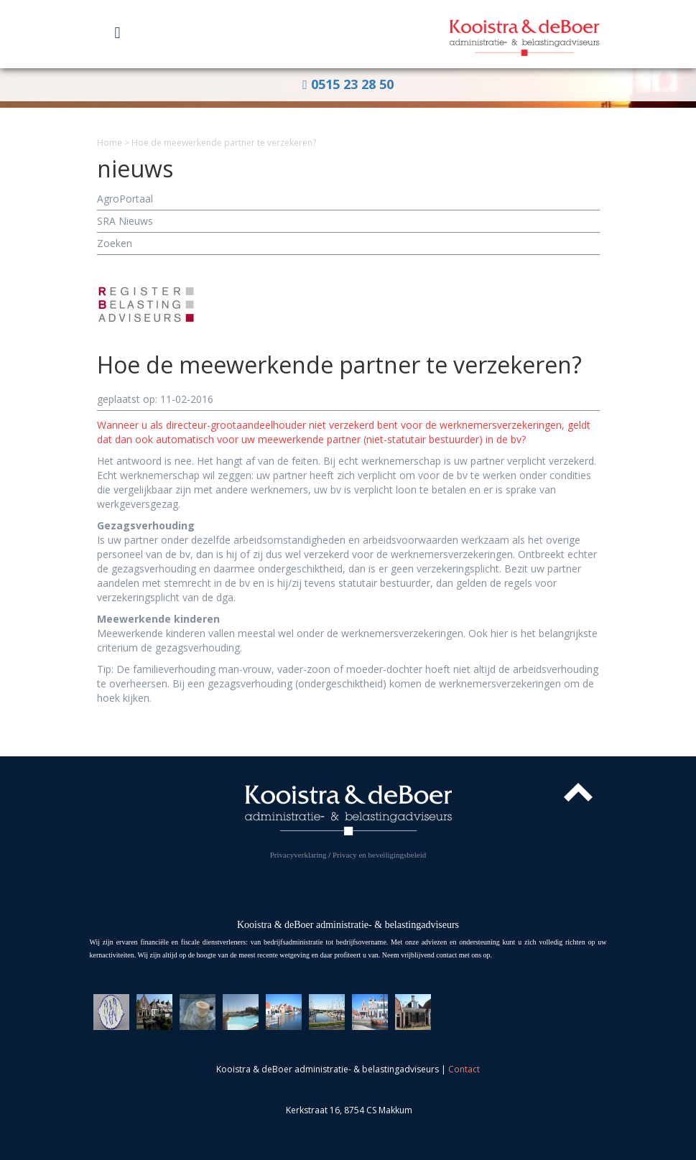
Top (578, 792)
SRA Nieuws (125, 221)
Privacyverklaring (298, 854)
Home (109, 142)
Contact (464, 1069)
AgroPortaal (125, 198)
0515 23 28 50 (348, 84)
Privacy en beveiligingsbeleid (379, 854)
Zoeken (114, 243)
